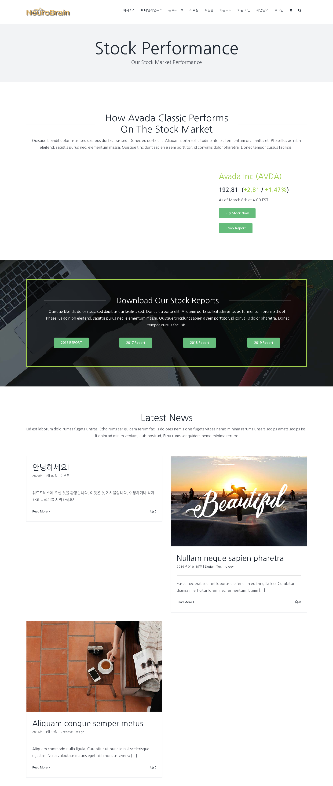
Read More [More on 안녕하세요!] (40, 511)
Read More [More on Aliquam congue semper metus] (40, 767)
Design (210, 566)
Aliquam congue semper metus (87, 723)
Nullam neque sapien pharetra (230, 558)
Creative (67, 731)
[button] (299, 10)
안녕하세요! (51, 467)
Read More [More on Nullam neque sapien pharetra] (184, 602)
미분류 (65, 475)
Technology (225, 566)
